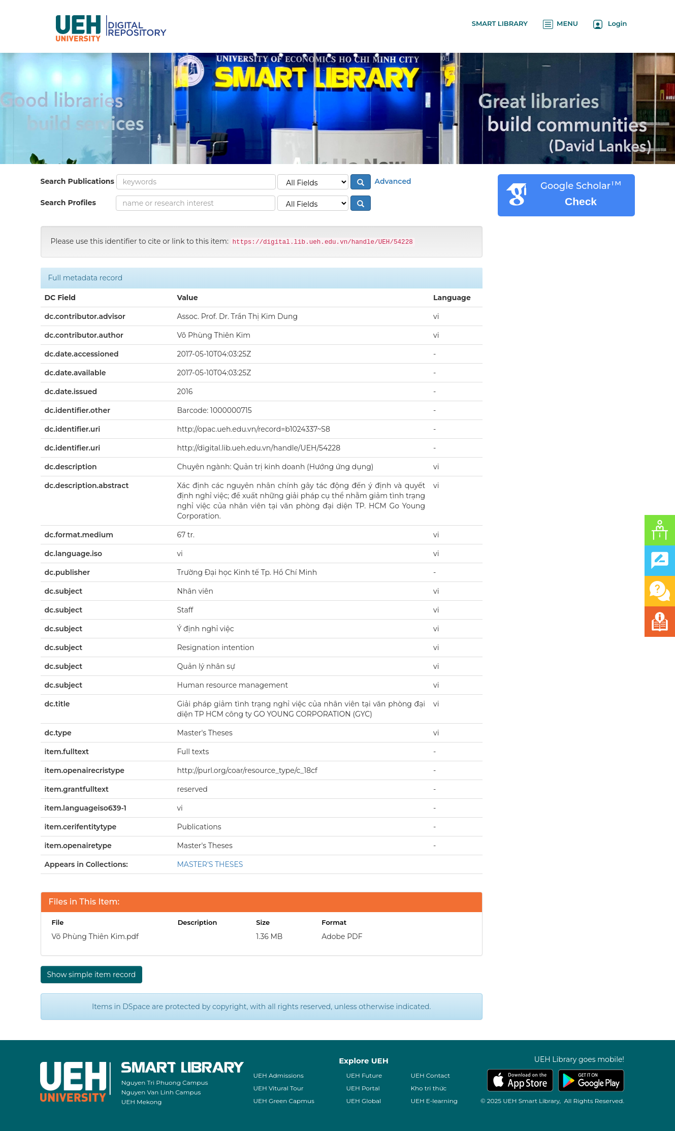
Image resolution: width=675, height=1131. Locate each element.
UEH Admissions (278, 1075)
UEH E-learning (434, 1101)
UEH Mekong (141, 1102)
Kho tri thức (428, 1088)
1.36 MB (269, 936)
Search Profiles (68, 202)
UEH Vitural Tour (278, 1088)
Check (581, 201)
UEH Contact (430, 1075)
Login (610, 24)
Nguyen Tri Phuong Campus (164, 1082)
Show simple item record (91, 974)
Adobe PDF (342, 936)
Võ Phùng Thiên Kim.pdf (95, 936)
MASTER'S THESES (210, 864)
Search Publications (77, 181)
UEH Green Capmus (283, 1101)
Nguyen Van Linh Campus (161, 1092)
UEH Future (364, 1075)
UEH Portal (362, 1088)
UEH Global (363, 1101)
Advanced (392, 181)
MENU (560, 24)
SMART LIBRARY (500, 23)
